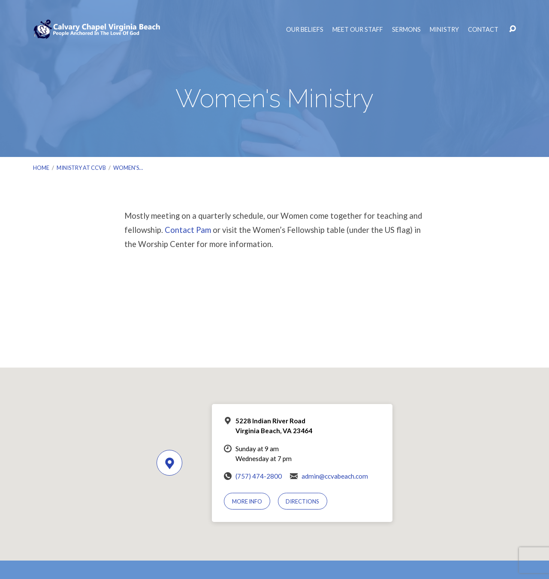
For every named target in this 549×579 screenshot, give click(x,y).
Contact (483, 30)
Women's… (128, 167)
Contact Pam (188, 230)
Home (41, 167)
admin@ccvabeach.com (335, 476)
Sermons (406, 30)
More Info (247, 501)
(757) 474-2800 (258, 476)
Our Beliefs (304, 30)
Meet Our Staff (357, 30)
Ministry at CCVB (81, 167)
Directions (302, 501)
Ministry (444, 30)
